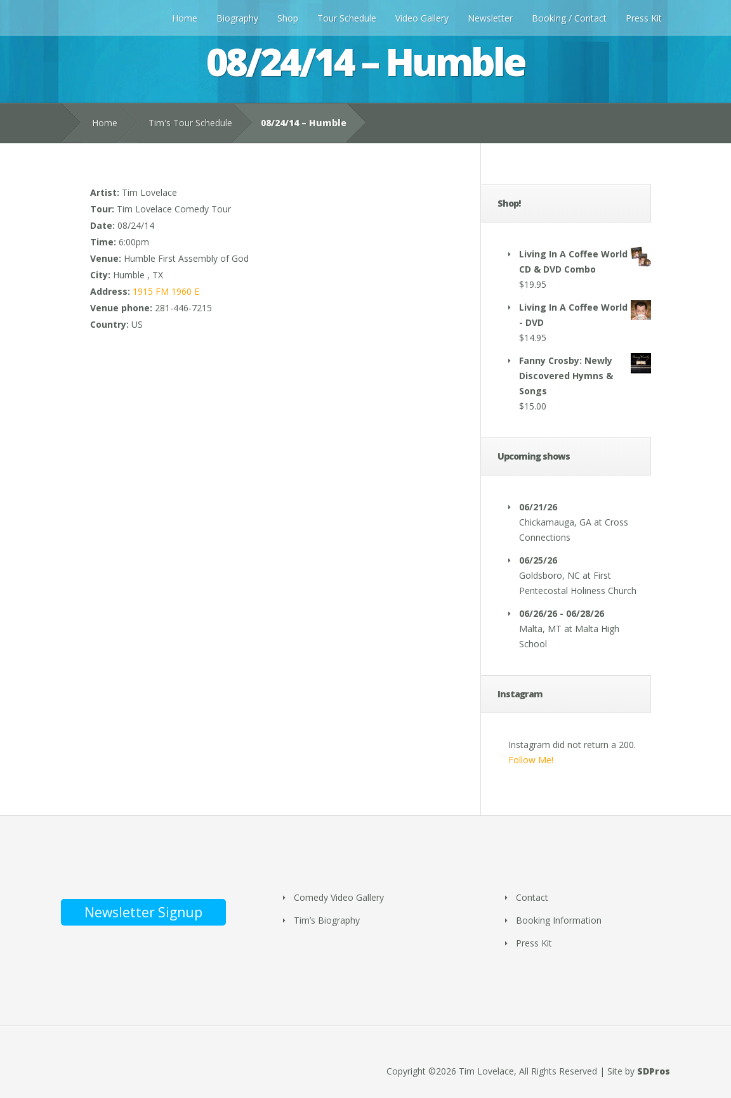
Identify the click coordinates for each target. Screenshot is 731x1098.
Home (184, 18)
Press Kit (644, 18)
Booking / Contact (569, 18)
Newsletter (490, 18)
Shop (287, 18)
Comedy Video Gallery (339, 897)
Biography (237, 18)
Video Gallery (422, 18)
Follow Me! (530, 760)
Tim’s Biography (327, 920)
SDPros (653, 1071)
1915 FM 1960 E (166, 291)
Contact (532, 897)
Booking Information (559, 920)
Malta (531, 629)
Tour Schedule (346, 18)
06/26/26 (538, 613)
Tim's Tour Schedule (190, 123)
